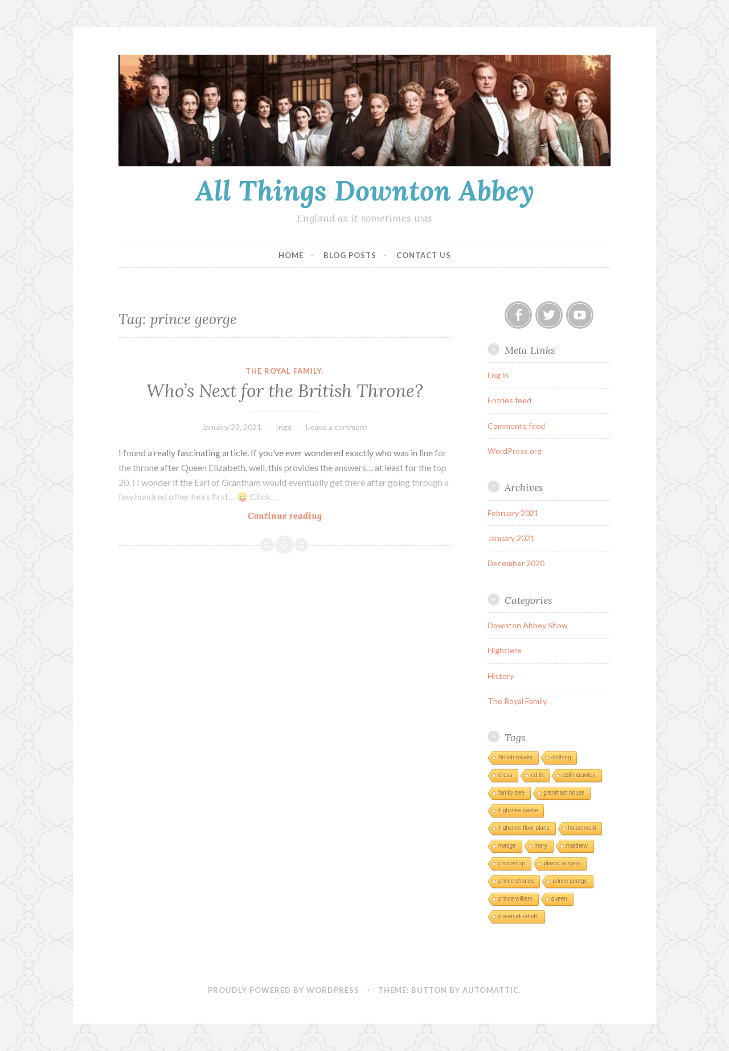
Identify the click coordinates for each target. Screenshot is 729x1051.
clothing (561, 757)
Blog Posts (349, 255)
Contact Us (423, 255)
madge (507, 846)
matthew (577, 846)
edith (537, 775)
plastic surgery (562, 863)
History (501, 676)
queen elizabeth (518, 916)
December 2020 (516, 563)
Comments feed (516, 426)
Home (291, 255)
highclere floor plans (524, 828)
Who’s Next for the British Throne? (284, 390)
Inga (284, 427)
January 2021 (511, 538)
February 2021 (513, 513)
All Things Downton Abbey (364, 190)
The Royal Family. (284, 370)
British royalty (515, 757)
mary (541, 846)
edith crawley (578, 775)
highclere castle (518, 810)
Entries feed (509, 400)
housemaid (582, 828)
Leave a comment (337, 427)
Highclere (505, 650)
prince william (515, 898)
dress (505, 775)
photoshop (511, 863)
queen (559, 898)
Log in (498, 375)
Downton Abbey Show (528, 625)
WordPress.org (515, 451)
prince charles (516, 881)
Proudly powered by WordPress (283, 990)
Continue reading (301, 515)
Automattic (490, 990)
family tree (511, 793)
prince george (569, 881)
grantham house (563, 793)
